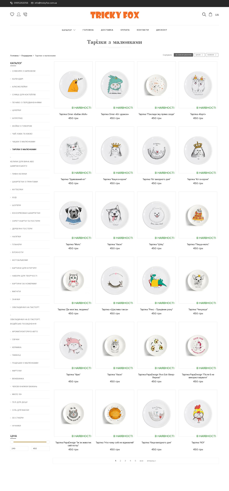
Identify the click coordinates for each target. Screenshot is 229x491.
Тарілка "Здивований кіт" (73, 179)
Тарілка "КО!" (198, 442)
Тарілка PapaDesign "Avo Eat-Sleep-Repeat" (156, 376)
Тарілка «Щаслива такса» (115, 309)
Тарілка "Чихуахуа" (198, 309)
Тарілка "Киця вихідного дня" (156, 442)
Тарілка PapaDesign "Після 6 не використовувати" (198, 376)
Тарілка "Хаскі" (114, 244)
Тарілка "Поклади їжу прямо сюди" (156, 114)
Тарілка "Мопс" (73, 244)
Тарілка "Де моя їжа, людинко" (73, 309)
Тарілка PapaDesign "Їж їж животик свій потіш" (73, 444)
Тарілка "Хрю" (73, 374)
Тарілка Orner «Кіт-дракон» (115, 114)
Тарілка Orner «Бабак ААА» (73, 114)
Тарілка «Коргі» (198, 114)
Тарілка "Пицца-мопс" (198, 244)
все (141, 461)
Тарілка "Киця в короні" (115, 179)
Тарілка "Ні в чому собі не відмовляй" (115, 442)
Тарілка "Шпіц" (156, 244)
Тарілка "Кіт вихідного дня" (156, 179)
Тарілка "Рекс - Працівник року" (156, 309)
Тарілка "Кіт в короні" (198, 179)
